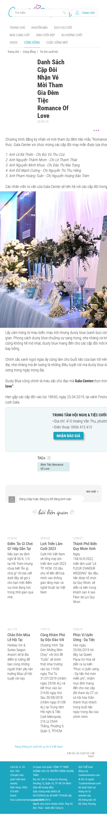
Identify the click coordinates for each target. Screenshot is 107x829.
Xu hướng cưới (71, 35)
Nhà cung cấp (20, 35)
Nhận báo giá (68, 436)
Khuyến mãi (39, 28)
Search (38, 12)
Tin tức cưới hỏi (49, 51)
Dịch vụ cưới (63, 28)
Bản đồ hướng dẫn (43, 787)
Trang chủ (17, 28)
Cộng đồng (32, 42)
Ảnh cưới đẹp (45, 35)
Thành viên (88, 12)
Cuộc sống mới (57, 42)
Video (14, 42)
